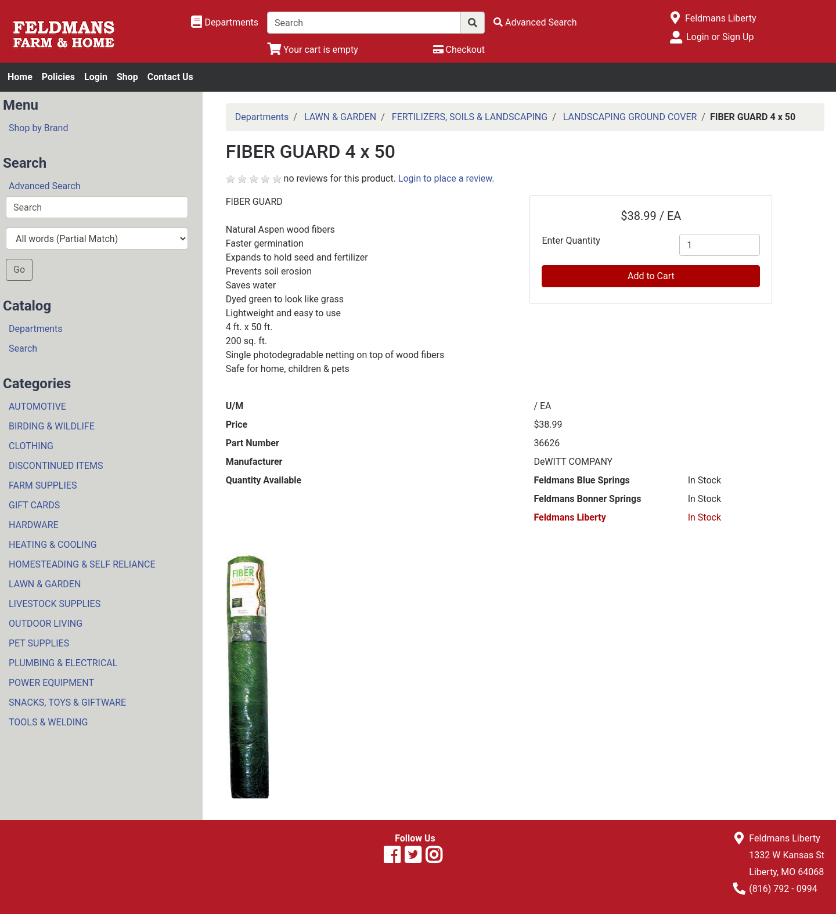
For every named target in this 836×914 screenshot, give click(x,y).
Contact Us (170, 76)
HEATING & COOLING (53, 544)
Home (20, 76)
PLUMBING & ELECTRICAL (63, 663)
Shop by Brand (38, 127)
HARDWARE (34, 524)
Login (95, 76)
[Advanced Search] (535, 22)
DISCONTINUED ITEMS (56, 465)
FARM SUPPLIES (43, 485)
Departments (36, 328)
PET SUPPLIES (39, 643)
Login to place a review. (446, 178)
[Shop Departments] (224, 23)
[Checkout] (459, 49)
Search (23, 348)
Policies (58, 76)
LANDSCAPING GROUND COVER (630, 116)
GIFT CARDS (34, 505)
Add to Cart (651, 275)
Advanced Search (45, 186)
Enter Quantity (571, 240)
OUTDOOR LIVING (45, 623)
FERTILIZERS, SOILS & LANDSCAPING (469, 116)
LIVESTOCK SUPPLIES (54, 603)
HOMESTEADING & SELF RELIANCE (82, 564)
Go (19, 269)
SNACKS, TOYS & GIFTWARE (67, 702)
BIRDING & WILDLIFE (52, 426)
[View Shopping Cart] (312, 49)
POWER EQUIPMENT (51, 682)
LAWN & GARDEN (45, 584)
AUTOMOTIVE (37, 406)
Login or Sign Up (720, 36)
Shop (127, 76)
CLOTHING (31, 445)
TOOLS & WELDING (48, 722)
